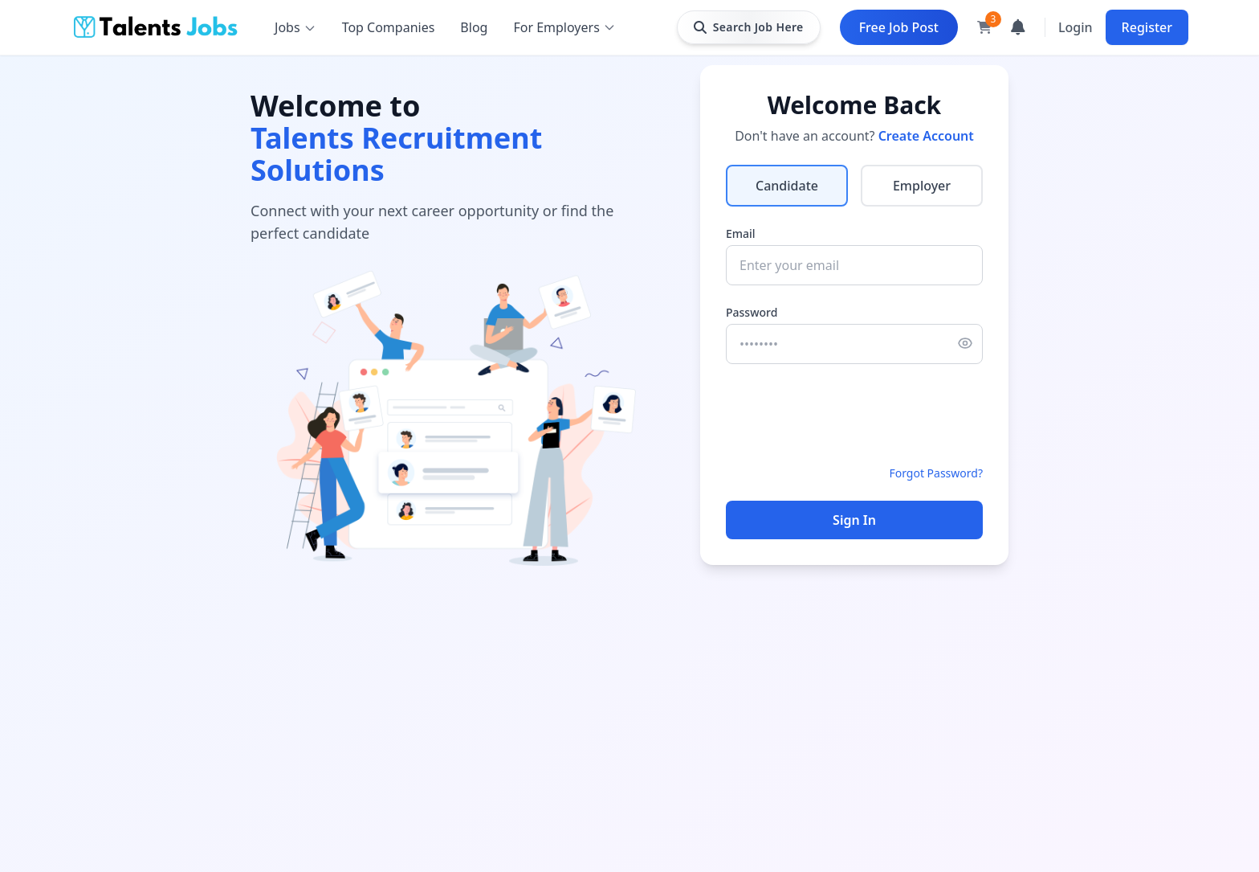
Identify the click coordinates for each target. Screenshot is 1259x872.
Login (1075, 27)
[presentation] (848, 414)
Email (741, 233)
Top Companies (388, 27)
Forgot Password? (936, 473)
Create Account (926, 136)
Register (1147, 27)
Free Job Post (899, 27)
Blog (473, 27)
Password (751, 312)
